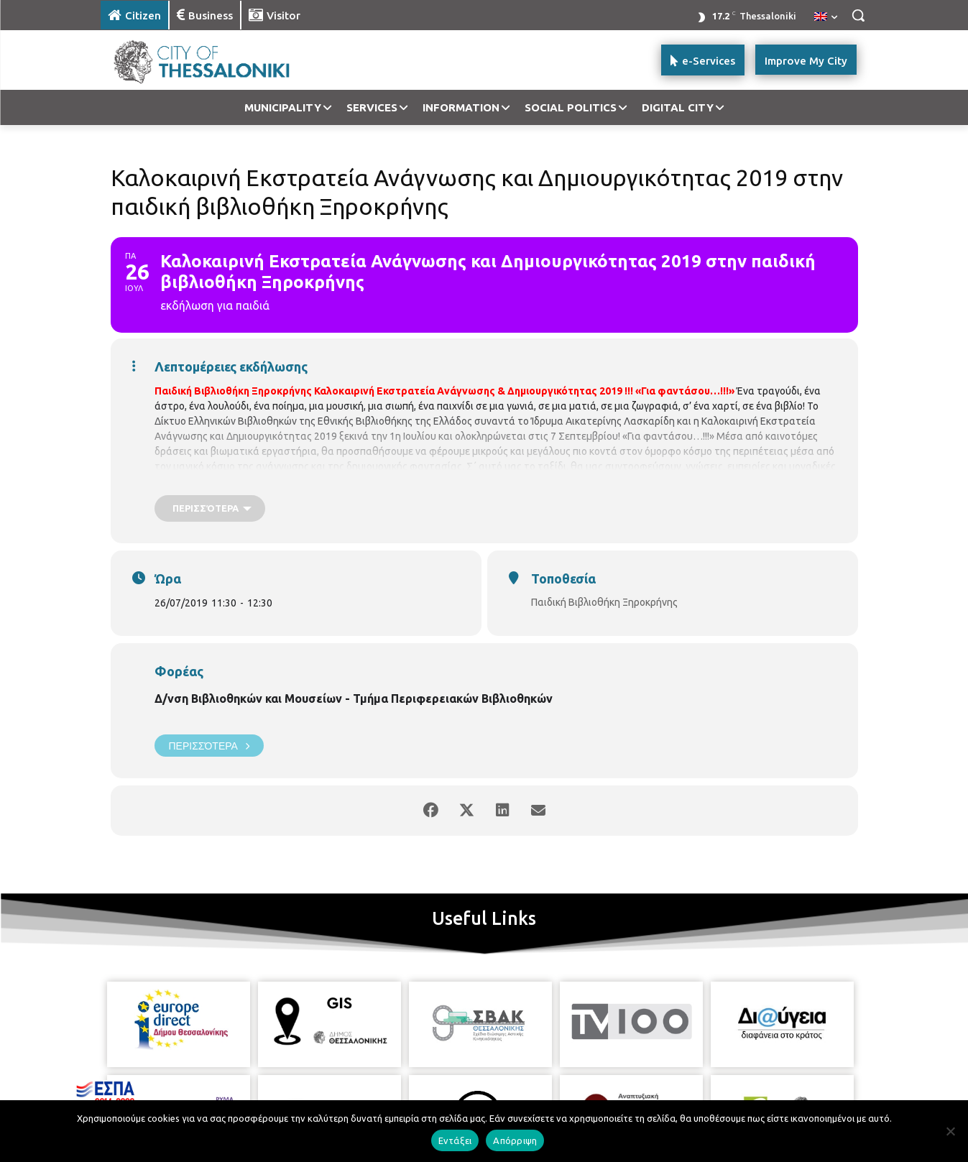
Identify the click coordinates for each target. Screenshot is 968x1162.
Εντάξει (455, 1140)
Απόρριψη (515, 1140)
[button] (858, 15)
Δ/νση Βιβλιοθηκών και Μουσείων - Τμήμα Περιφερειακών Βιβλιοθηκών (354, 698)
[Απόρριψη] (950, 1131)
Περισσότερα (209, 746)
